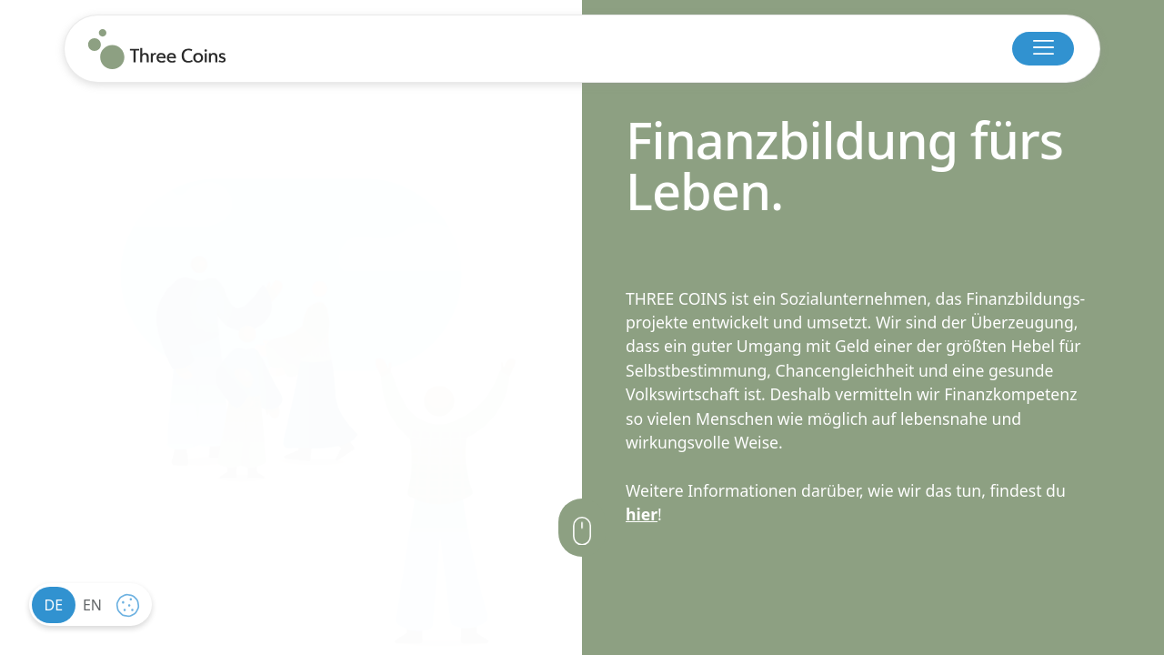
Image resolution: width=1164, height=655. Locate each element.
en (92, 605)
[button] (1043, 49)
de (54, 605)
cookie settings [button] (132, 609)
